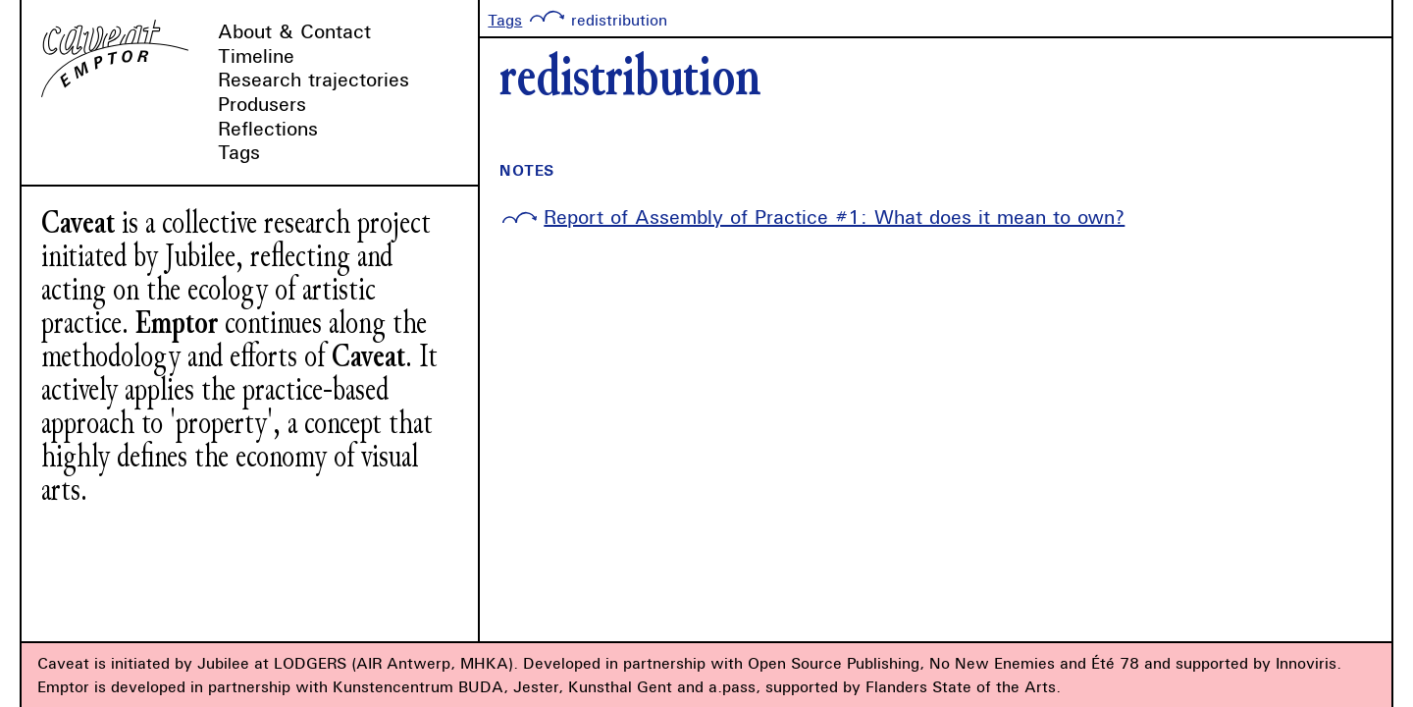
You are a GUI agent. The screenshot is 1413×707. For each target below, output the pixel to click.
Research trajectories (313, 79)
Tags (239, 151)
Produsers (262, 103)
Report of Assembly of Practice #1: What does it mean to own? (834, 216)
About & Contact (294, 31)
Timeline (256, 55)
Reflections (268, 128)
